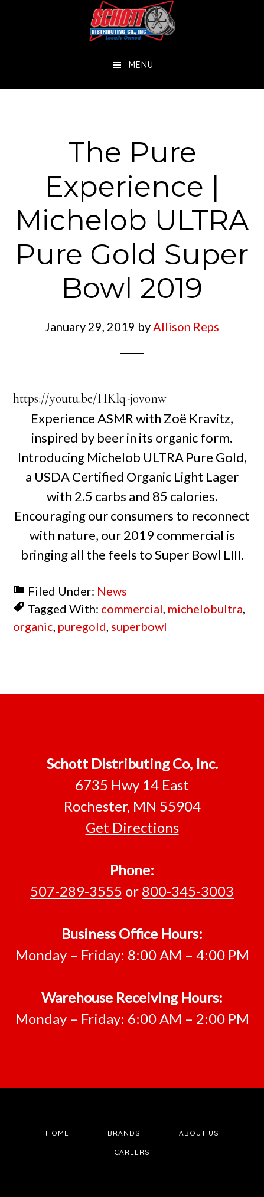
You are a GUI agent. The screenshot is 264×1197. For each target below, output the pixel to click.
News (112, 591)
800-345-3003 (188, 891)
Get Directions (132, 827)
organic (33, 626)
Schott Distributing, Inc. (132, 20)
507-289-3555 (76, 891)
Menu (141, 65)
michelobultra (205, 608)
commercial (132, 608)
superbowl (139, 626)
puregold (82, 626)
